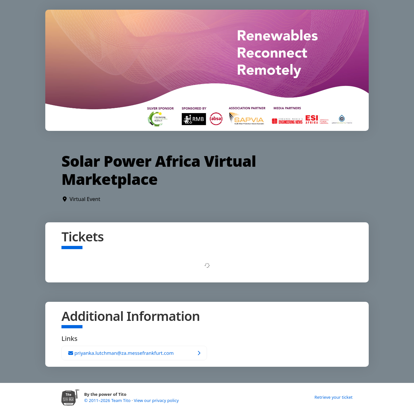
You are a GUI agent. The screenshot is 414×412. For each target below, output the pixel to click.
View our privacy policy (156, 400)
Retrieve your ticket (333, 397)
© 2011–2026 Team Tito (108, 400)
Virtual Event (85, 199)
